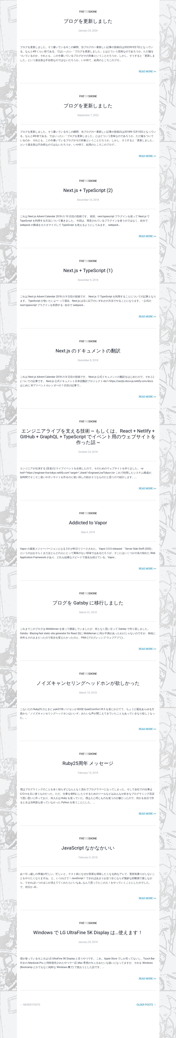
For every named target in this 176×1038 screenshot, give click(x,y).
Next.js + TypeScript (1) (88, 270)
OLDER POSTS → (146, 1004)
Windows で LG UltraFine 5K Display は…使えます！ (88, 932)
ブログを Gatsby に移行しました (88, 603)
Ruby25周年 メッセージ (88, 763)
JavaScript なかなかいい (87, 848)
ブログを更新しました (88, 21)
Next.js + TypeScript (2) (88, 190)
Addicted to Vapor (88, 522)
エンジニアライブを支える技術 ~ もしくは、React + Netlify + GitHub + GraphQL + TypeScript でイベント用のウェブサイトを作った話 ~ (88, 436)
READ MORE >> (147, 71)
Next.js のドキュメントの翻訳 (87, 351)
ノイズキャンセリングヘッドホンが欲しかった (88, 683)
